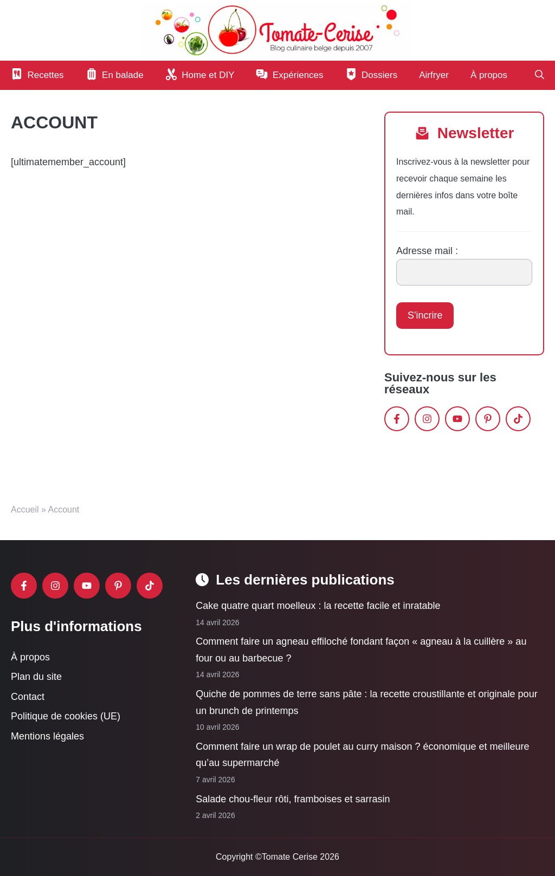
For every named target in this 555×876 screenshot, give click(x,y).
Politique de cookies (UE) (65, 716)
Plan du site (36, 676)
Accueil (25, 509)
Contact (27, 696)
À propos (488, 75)
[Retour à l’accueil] (277, 29)
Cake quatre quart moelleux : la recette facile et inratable (318, 605)
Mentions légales (47, 736)
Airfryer (434, 75)
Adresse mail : (427, 250)
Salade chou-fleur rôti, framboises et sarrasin (293, 798)
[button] (539, 75)
